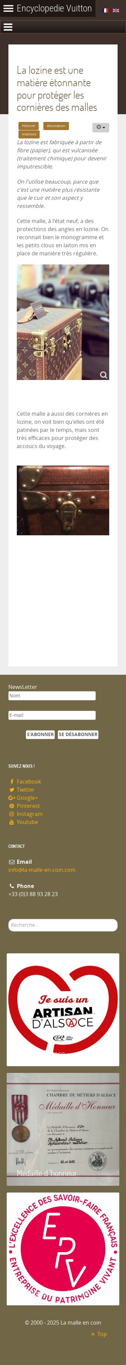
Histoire (28, 126)
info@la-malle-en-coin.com (42, 870)
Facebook (24, 782)
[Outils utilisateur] (100, 127)
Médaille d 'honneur (47, 1173)
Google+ (23, 798)
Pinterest (24, 806)
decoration (56, 126)
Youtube (23, 822)
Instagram (25, 814)
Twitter (21, 790)
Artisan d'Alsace (41, 1053)
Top (98, 1334)
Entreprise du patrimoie (53, 1292)
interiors (29, 134)
